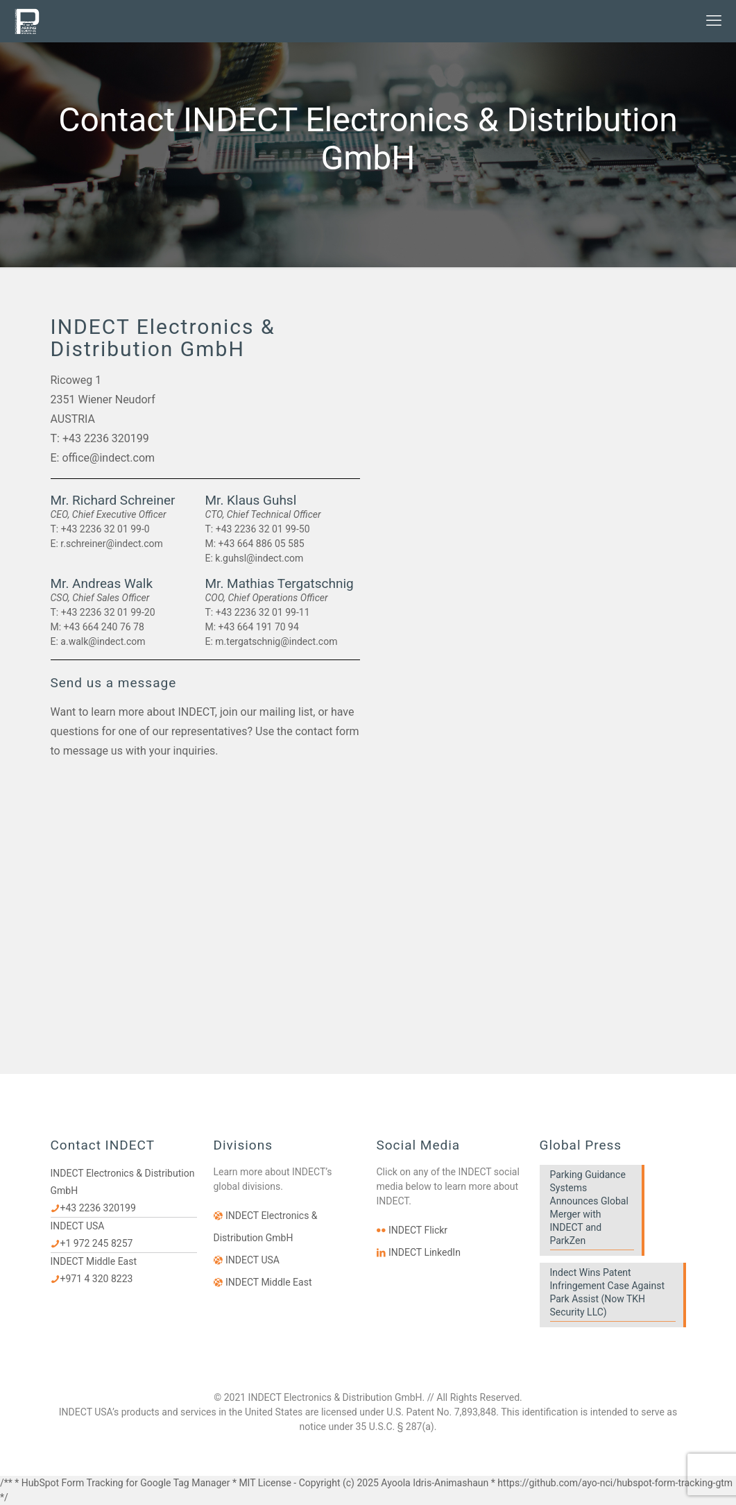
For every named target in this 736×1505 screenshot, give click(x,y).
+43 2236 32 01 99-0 (105, 529)
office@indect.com (108, 457)
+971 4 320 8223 (96, 1278)
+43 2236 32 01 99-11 (263, 612)
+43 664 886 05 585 (262, 543)
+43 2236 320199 (105, 438)
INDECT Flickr (417, 1230)
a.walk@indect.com (102, 641)
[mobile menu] (714, 21)
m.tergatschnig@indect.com (276, 641)
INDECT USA (252, 1260)
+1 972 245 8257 (96, 1243)
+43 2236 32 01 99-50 (263, 529)
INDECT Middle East (268, 1282)
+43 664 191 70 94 (259, 626)
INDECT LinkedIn (424, 1252)
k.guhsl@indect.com (259, 558)
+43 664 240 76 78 (104, 626)
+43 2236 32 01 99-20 (108, 612)
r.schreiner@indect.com (111, 543)
